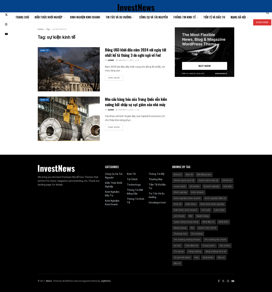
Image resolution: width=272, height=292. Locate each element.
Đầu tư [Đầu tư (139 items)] (221, 257)
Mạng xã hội (238, 17)
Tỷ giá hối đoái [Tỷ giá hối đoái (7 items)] (182, 257)
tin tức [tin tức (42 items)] (177, 245)
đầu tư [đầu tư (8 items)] (177, 263)
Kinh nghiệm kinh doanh (85, 17)
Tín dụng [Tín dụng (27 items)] (179, 251)
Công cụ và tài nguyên (153, 17)
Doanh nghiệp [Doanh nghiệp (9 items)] (211, 186)
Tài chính (132, 179)
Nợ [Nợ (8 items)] (192, 227)
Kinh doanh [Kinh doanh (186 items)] (197, 192)
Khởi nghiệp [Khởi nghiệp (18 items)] (180, 192)
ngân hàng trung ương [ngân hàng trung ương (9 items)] (186, 221)
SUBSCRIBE (262, 22)
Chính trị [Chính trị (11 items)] (227, 180)
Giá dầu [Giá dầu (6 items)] (228, 186)
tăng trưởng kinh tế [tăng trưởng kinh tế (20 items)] (216, 251)
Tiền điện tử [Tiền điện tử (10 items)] (191, 245)
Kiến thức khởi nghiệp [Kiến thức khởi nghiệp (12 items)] (212, 204)
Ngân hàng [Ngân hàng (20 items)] (203, 216)
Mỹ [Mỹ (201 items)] (190, 216)
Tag (48, 29)
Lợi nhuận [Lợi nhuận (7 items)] (179, 216)
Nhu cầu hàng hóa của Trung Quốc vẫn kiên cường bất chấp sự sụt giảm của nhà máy (136, 101)
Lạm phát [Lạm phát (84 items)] (219, 210)
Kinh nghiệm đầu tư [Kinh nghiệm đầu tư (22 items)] (215, 198)
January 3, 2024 (124, 60)
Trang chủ (22, 17)
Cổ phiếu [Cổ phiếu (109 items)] (194, 186)
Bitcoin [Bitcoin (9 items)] (178, 174)
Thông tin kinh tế (184, 17)
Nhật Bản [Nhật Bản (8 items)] (223, 221)
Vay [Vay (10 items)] (196, 257)
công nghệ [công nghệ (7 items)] (179, 186)
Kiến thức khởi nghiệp (48, 17)
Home (40, 29)
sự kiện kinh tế (59, 29)
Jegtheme (105, 281)
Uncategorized (157, 202)
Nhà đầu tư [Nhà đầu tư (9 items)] (208, 221)
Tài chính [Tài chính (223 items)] (225, 245)
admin (111, 60)
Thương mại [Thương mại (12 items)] (180, 233)
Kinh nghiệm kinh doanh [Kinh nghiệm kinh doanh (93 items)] (187, 198)
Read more (114, 77)
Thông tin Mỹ (156, 174)
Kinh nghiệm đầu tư (112, 193)
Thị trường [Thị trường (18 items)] (197, 233)
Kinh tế (44, 50)
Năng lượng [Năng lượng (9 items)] (180, 227)
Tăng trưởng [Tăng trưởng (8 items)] (194, 251)
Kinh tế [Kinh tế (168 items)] (177, 204)
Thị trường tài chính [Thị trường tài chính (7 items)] (215, 239)
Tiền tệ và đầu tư (214, 17)
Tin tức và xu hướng (119, 17)
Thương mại (155, 179)
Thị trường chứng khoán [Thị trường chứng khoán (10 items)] (187, 239)
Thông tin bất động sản (135, 191)
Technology (134, 185)
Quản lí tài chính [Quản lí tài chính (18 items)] (207, 227)
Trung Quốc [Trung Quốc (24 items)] (208, 245)
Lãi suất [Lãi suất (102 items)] (206, 210)
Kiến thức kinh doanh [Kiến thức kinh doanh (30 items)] (185, 210)
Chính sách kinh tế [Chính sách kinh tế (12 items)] (184, 180)
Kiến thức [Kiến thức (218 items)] (191, 204)
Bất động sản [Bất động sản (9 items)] (204, 174)
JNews (48, 281)
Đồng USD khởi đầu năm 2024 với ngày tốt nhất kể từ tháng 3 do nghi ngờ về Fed (135, 52)
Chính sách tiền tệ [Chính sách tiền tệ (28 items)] (208, 180)
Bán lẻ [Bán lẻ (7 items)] (189, 174)
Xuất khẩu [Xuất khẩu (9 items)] (208, 257)
